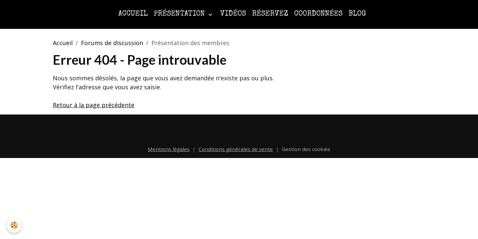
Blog (357, 14)
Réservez (270, 14)
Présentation (180, 14)
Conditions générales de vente (236, 149)
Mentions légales (169, 149)
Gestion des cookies (306, 149)
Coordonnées (318, 14)
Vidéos (233, 14)
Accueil (133, 14)
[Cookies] (14, 225)
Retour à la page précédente (93, 105)
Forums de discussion (112, 43)
